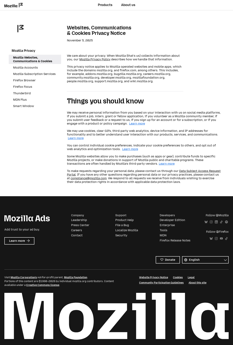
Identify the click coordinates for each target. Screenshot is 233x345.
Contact (77, 235)
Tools (163, 230)
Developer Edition (172, 220)
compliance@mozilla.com (89, 178)
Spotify (226, 222)
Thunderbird (22, 93)
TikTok (221, 222)
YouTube (221, 238)
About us (128, 5)
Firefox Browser (24, 80)
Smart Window (23, 106)
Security (121, 235)
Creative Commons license (42, 285)
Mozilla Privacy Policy (94, 59)
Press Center (80, 225)
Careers (76, 230)
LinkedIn (216, 222)
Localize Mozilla (126, 230)
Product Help (124, 220)
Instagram (211, 222)
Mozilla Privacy (23, 51)
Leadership (79, 220)
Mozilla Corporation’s (24, 277)
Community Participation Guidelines (161, 282)
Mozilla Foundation (75, 277)
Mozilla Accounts (25, 67)
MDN (163, 235)
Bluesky (206, 222)
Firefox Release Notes (175, 240)
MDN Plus (20, 99)
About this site (197, 282)
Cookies (178, 277)
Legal (191, 277)
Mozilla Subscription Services (34, 74)
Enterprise (167, 225)
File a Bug (122, 225)
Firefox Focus (22, 86)
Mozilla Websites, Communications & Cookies (32, 59)
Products (105, 5)
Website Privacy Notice (153, 277)
